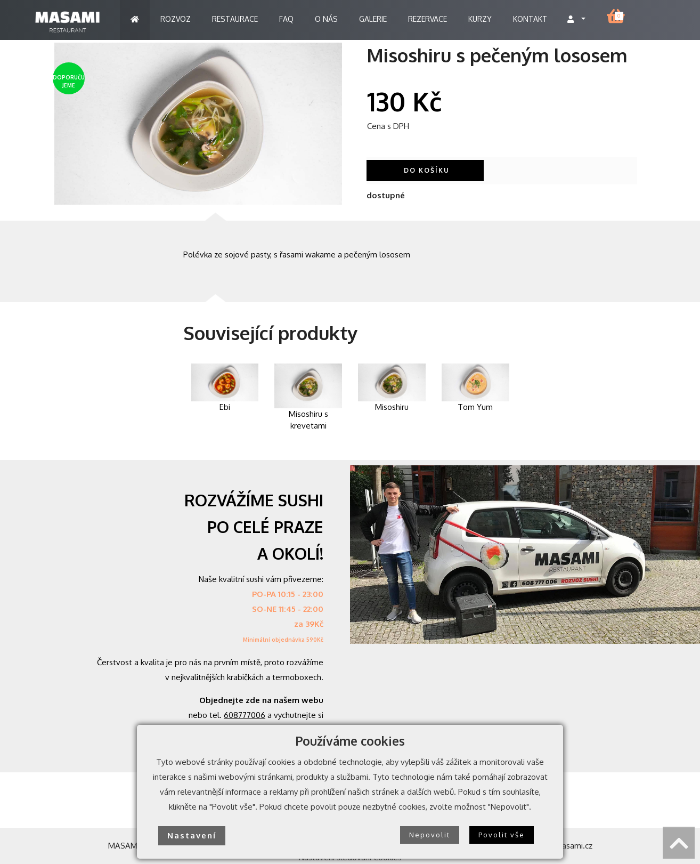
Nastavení (192, 835)
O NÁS (326, 18)
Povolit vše (501, 834)
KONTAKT (530, 18)
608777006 (244, 715)
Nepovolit (429, 834)
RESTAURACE (235, 18)
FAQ (286, 18)
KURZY (480, 18)
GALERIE (373, 18)
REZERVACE (427, 18)
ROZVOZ (175, 18)
